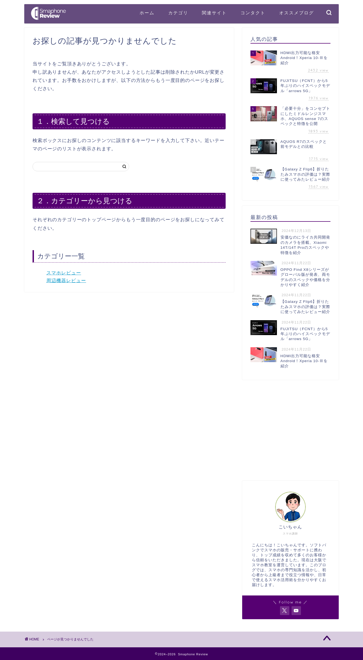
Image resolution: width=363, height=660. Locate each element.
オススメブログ (296, 12)
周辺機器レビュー (66, 280)
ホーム (147, 12)
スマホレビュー (63, 273)
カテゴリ (178, 12)
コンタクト (253, 12)
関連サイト (214, 12)
